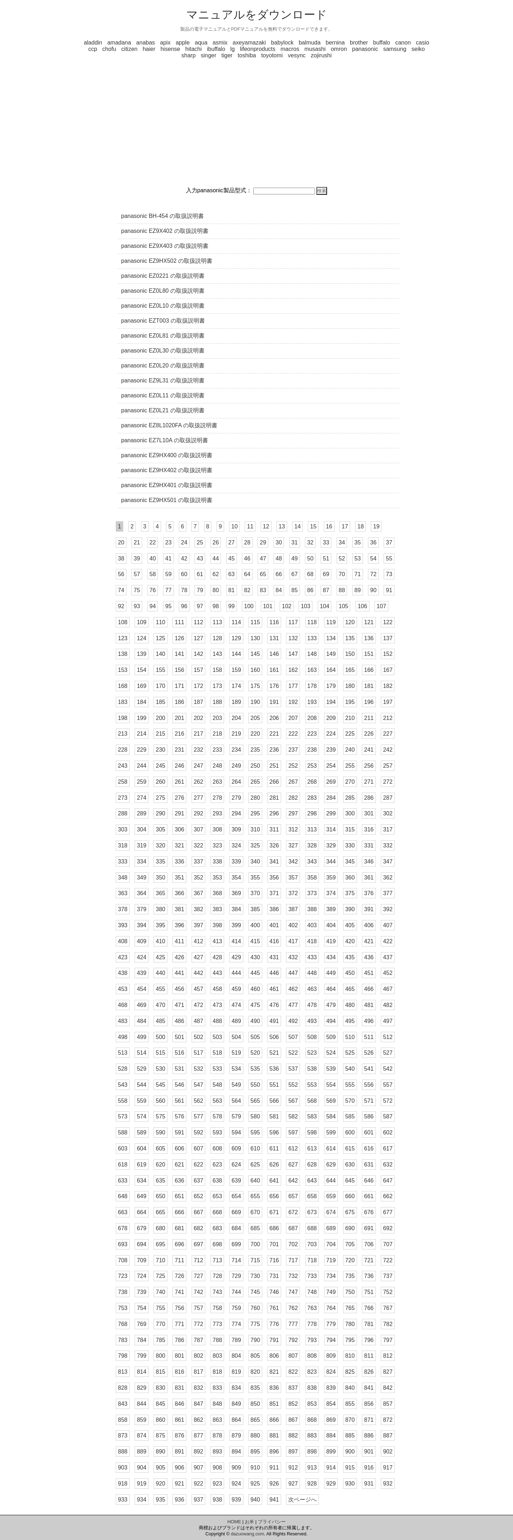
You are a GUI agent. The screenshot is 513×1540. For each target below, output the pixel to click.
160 (255, 670)
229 (141, 750)
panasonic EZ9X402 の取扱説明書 (164, 231)
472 (198, 1005)
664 (141, 1212)
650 (160, 1196)
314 (331, 829)
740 (160, 1292)
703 (312, 1244)
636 (179, 1181)
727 (198, 1276)
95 (168, 606)
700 (255, 1244)
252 (293, 766)
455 (160, 989)
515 (160, 1053)
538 (312, 1069)
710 (160, 1260)
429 (236, 957)
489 (236, 1021)
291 (179, 813)
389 (331, 909)
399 (236, 925)
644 (331, 1181)
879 (236, 1435)
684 (236, 1228)
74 (121, 590)
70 (342, 574)
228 (123, 750)
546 (179, 1085)
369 (236, 893)
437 (388, 957)
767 (388, 1308)
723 (123, 1276)
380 (160, 909)
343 (312, 861)
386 (274, 909)
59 (168, 574)
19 (376, 526)
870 (350, 1420)
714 (236, 1260)
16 (329, 526)
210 (350, 718)
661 (369, 1196)
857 (388, 1404)
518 (217, 1053)
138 (123, 654)
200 (160, 718)
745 (255, 1292)
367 (198, 893)
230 (160, 750)
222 (293, 734)
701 (274, 1244)
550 (255, 1085)
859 (141, 1420)
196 (369, 702)
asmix (220, 43)
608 (217, 1148)
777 (293, 1324)
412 (198, 941)
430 (255, 957)
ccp (92, 49)
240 (350, 750)
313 (312, 829)
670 (255, 1212)
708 (123, 1260)
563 (217, 1101)
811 (369, 1356)
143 (217, 654)
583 (312, 1116)
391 (369, 909)
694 (141, 1244)
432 (293, 957)
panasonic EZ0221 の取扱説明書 (162, 276)
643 (312, 1181)
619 (141, 1164)
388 (312, 909)
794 (331, 1340)
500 (160, 1037)
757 (198, 1308)
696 (179, 1244)
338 (217, 861)
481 (369, 1005)
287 (388, 798)
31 (294, 542)
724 (141, 1276)
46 (247, 558)
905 (160, 1468)
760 (255, 1308)
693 (123, 1244)
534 (236, 1069)
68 (310, 574)
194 (331, 702)
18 (360, 526)
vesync (297, 55)
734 (331, 1276)
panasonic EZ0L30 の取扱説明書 (162, 351)
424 (141, 957)
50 (310, 558)
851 (274, 1404)
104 (325, 606)
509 (331, 1037)
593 (217, 1132)
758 (217, 1308)
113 (217, 622)
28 (247, 542)
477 (293, 1005)
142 (198, 654)
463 (312, 989)
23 (168, 542)
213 (123, 734)
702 (293, 1244)
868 (312, 1420)
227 (388, 734)
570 (350, 1101)
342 (293, 861)
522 (293, 1053)
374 (331, 893)
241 (369, 750)
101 (268, 606)
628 (312, 1164)
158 (217, 670)
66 (279, 574)
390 (350, 909)
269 (331, 782)
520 (255, 1053)
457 (198, 989)
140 (160, 654)
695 (160, 1244)
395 (160, 925)
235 (255, 750)
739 (141, 1292)
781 (369, 1324)
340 (255, 861)
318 (123, 845)
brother (359, 43)
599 (331, 1132)
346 (369, 861)
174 (236, 686)
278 (217, 798)
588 (123, 1132)
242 (388, 750)
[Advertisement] (256, 123)
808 (312, 1356)
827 (388, 1372)
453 (123, 989)
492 (293, 1021)
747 (293, 1292)
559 (141, 1101)
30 (279, 542)
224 (331, 734)
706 (369, 1244)
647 (388, 1181)
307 (198, 829)
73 (389, 574)
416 (274, 941)
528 (123, 1069)
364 (141, 893)
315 (350, 829)
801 (179, 1356)
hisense (170, 49)
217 (198, 734)
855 (350, 1404)
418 (312, 941)
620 (160, 1164)
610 (255, 1148)
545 (160, 1085)
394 (141, 925)
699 (236, 1244)
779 (331, 1324)
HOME (234, 1521)
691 (369, 1228)
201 (179, 718)
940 (255, 1500)
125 (160, 638)
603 (123, 1148)
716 (274, 1260)
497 (388, 1021)
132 (293, 638)
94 (153, 606)
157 (198, 670)
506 (274, 1037)
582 (293, 1116)
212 (388, 718)
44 (216, 558)
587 (388, 1116)
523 (312, 1053)
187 (198, 702)
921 (179, 1484)
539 (331, 1069)
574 (141, 1116)
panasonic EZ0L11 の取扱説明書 (162, 395)
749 (331, 1292)
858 (123, 1420)
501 (179, 1037)
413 (217, 941)
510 (350, 1037)
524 (331, 1053)
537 (293, 1069)
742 (198, 1292)
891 (179, 1451)
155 (160, 670)
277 (198, 798)
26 (216, 542)
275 (160, 798)
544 (141, 1085)
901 (369, 1451)
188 (217, 702)
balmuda (309, 43)
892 (198, 1451)
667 (198, 1212)
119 (331, 622)
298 (312, 813)
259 (141, 782)
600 (350, 1132)
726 (179, 1276)
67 (294, 574)
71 (357, 574)
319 (141, 845)
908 (217, 1468)
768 (123, 1324)
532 (198, 1069)
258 (123, 782)
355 (255, 878)
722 (388, 1260)
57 (137, 574)
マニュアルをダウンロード (256, 14)
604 (141, 1148)
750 (350, 1292)
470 (160, 1005)
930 (350, 1484)
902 (388, 1451)
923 (217, 1484)
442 (198, 973)
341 (274, 861)
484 (141, 1021)
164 (331, 670)
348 (123, 878)
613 (312, 1148)
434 (331, 957)
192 (293, 702)
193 (312, 702)
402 (293, 925)
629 (331, 1164)
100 (249, 606)
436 (369, 957)
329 (331, 845)
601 (369, 1132)
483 (123, 1021)
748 (312, 1292)
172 (198, 686)
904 (141, 1468)
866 (274, 1420)
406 (369, 925)
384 (236, 909)
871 (369, 1420)
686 (274, 1228)
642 (293, 1181)
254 (331, 766)
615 (350, 1148)
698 (217, 1244)
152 (388, 654)
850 (255, 1404)
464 (331, 989)
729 (236, 1276)
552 (293, 1085)
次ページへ (302, 1500)
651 (179, 1196)
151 (369, 654)
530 (160, 1069)
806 (274, 1356)
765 (350, 1308)
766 (369, 1308)
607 (198, 1148)
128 (217, 638)
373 (312, 893)
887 (388, 1435)
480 (350, 1005)
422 (388, 941)
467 (388, 989)
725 (160, 1276)
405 (350, 925)
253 (312, 766)
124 (141, 638)
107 (381, 606)
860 (160, 1420)
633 (123, 1181)
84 (279, 590)
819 (236, 1372)
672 (293, 1212)
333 (123, 861)
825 (350, 1372)
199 (141, 718)
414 (236, 941)
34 (342, 542)
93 (137, 606)
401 (274, 925)
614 (331, 1148)
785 (160, 1340)
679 (141, 1228)
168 (123, 686)
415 (255, 941)
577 (198, 1116)
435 (350, 957)
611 (274, 1148)
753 (123, 1308)
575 (160, 1116)
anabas (145, 43)
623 (217, 1164)
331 (369, 845)
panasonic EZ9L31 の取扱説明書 (162, 380)
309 (236, 829)
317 (388, 829)
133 (312, 638)
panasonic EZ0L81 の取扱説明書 (162, 336)
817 (198, 1372)
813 (123, 1372)
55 (389, 558)
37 (389, 542)
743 (217, 1292)
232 (198, 750)
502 (198, 1037)
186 (179, 702)
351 (179, 878)
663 (123, 1212)
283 (312, 798)
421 (369, 941)
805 (255, 1356)
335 (160, 861)
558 (123, 1101)
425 (160, 957)
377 (388, 893)
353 (217, 878)
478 (312, 1005)
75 (137, 590)
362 (388, 878)
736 (369, 1276)
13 (282, 526)
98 (216, 606)
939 (236, 1500)
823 (312, 1372)
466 (369, 989)
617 (388, 1148)
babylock (282, 43)
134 (331, 638)
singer (208, 55)
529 (141, 1069)
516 (179, 1053)
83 (263, 590)
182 (388, 686)
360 (350, 878)
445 (255, 973)
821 (274, 1372)
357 (293, 878)
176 (274, 686)
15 (313, 526)
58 (153, 574)
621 (179, 1164)
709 (141, 1260)
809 (331, 1356)
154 (141, 670)
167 (388, 670)
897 (293, 1451)
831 (179, 1388)
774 (236, 1324)
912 (293, 1468)
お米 (249, 1521)
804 (236, 1356)
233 (217, 750)
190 (255, 702)
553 (312, 1085)
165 (350, 670)
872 (388, 1420)
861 (179, 1420)
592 (198, 1132)
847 (198, 1404)
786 (179, 1340)
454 (141, 989)
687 (293, 1228)
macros (289, 49)
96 (184, 606)
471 (179, 1005)
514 (141, 1053)
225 (350, 734)
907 (198, 1468)
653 (217, 1196)
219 (236, 734)
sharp (188, 55)
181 (369, 686)
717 (293, 1260)
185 (160, 702)
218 (217, 734)
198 (123, 718)
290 (160, 813)
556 (369, 1085)
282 (293, 798)
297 (293, 813)
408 (123, 941)
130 (255, 638)
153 (123, 670)
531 (179, 1069)
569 (331, 1101)
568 (312, 1101)
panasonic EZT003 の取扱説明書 (163, 321)
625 (255, 1164)
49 (294, 558)
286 (369, 798)
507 (293, 1037)
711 (179, 1260)
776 (274, 1324)
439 (141, 973)
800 (160, 1356)
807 (293, 1356)
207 (293, 718)
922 (198, 1484)
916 (369, 1468)
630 (350, 1164)
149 (331, 654)
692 (388, 1228)
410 (160, 941)
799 (141, 1356)
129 (236, 638)
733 (312, 1276)
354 (236, 878)
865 (255, 1420)
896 (274, 1451)
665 (160, 1212)
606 (179, 1148)
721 (369, 1260)
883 (312, 1435)
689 (331, 1228)
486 (179, 1021)
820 (255, 1372)
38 (121, 558)
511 (369, 1037)
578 (217, 1116)
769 (141, 1324)
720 (350, 1260)
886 (369, 1435)
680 (160, 1228)
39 (137, 558)
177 (293, 686)
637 (198, 1181)
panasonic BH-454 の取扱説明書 (162, 216)
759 (236, 1308)
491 (274, 1021)
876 (179, 1435)
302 (388, 813)
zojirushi (321, 55)
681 (179, 1228)
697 (198, 1244)
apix (165, 43)
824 (331, 1372)
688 (312, 1228)
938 (217, 1500)
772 (198, 1324)
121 (369, 622)
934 (141, 1500)
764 (331, 1308)
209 (331, 718)
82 (247, 590)
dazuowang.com (247, 1533)
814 (141, 1372)
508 (312, 1037)
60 (184, 574)
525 (350, 1053)
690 (350, 1228)
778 (312, 1324)
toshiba (247, 55)
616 (369, 1148)
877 (198, 1435)
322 (198, 845)
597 (293, 1132)
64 (247, 574)
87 (326, 590)
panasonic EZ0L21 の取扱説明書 (162, 410)
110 (160, 622)
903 (123, 1468)
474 (236, 1005)
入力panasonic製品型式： (219, 190)
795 (350, 1340)
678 (123, 1228)
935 (160, 1500)
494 (331, 1021)
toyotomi (272, 55)
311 (274, 829)
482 (388, 1005)
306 (179, 829)
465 (350, 989)
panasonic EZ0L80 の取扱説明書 (162, 291)
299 (331, 813)
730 (255, 1276)
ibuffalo (216, 49)
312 (293, 829)
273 (123, 798)
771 (179, 1324)
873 (123, 1435)
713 (217, 1260)
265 (255, 782)
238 (312, 750)
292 (198, 813)
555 (350, 1085)
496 (369, 1021)
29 (263, 542)
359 (331, 878)
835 (255, 1388)
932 (388, 1484)
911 (274, 1468)
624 (236, 1164)
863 (217, 1420)
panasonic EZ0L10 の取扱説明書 (162, 306)
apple (183, 43)
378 (123, 909)
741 (179, 1292)
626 (274, 1164)
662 (388, 1196)
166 (369, 670)
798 (123, 1356)
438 (123, 973)
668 (217, 1212)
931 (369, 1484)
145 (255, 654)
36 (373, 542)
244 (141, 766)
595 (255, 1132)
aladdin (93, 43)
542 (388, 1069)
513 (123, 1053)
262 (198, 782)
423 (123, 957)
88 (342, 590)
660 (350, 1196)
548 (217, 1085)
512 (388, 1037)
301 (369, 813)
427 (198, 957)
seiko (418, 49)
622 (198, 1164)
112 (198, 622)
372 (293, 893)
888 (123, 1451)
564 (236, 1101)
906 (179, 1468)
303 (123, 829)
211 (369, 718)
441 (179, 973)
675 (350, 1212)
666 (179, 1212)
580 (255, 1116)
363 (123, 893)
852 (293, 1404)
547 (198, 1085)
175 (255, 686)
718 (312, 1260)
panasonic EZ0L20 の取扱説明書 (162, 365)
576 (179, 1116)
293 (217, 813)
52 (342, 558)
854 (331, 1404)
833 (217, 1388)
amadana (119, 43)
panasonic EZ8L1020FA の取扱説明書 (169, 425)
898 (312, 1451)
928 (312, 1484)
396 (179, 925)
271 (369, 782)
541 (369, 1069)
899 (331, 1451)
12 (266, 526)
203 (217, 718)
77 (168, 590)
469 (141, 1005)
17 (345, 526)
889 (141, 1451)
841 (369, 1388)
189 (236, 702)
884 (331, 1435)
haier (148, 49)
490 (255, 1021)
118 (312, 622)
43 (200, 558)
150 (350, 654)
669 (236, 1212)
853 (312, 1404)
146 (274, 654)
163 (312, 670)
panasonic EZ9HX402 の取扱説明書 (166, 470)
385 (255, 909)
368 (217, 893)
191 (274, 702)
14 (297, 526)
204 (236, 718)
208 (312, 718)
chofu (109, 49)
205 (255, 718)
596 (274, 1132)
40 (153, 558)
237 (293, 750)
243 (123, 766)
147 (293, 654)
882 (293, 1435)
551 (274, 1085)
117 (293, 622)
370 (255, 893)
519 (236, 1053)
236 (274, 750)
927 (293, 1484)
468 (123, 1005)
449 (331, 973)
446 (274, 973)
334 (141, 861)
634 (141, 1181)
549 (236, 1085)
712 (198, 1260)
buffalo (381, 43)
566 (274, 1101)
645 (350, 1181)
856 (369, 1404)
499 (141, 1037)
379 (141, 909)
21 (137, 542)
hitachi (193, 49)
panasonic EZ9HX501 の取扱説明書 (166, 500)
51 (326, 558)
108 (123, 622)
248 (217, 766)
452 (388, 973)
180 (350, 686)
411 (179, 941)
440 (160, 973)
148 (312, 654)
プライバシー (272, 1521)
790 (255, 1340)
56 (121, 574)
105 (343, 606)
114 (236, 622)
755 (160, 1308)
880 (255, 1435)
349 (141, 878)
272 (388, 782)
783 (123, 1340)
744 (236, 1292)
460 (255, 989)
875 (160, 1435)
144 (236, 654)
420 (350, 941)
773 (217, 1324)
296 (274, 813)
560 (160, 1101)
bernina (335, 43)
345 (350, 861)
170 (160, 686)
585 (350, 1116)
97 (200, 606)
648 (123, 1196)
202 (198, 718)
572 (388, 1101)
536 (274, 1069)
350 (160, 878)
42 (184, 558)
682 (198, 1228)
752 (388, 1292)
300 (350, 813)
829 (141, 1388)
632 (388, 1164)
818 (217, 1372)
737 (388, 1276)
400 (255, 925)
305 (160, 829)
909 (236, 1468)
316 (369, 829)
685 (255, 1228)
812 (388, 1356)
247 (198, 766)
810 (350, 1356)
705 (350, 1244)
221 (274, 734)
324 (236, 845)
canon (403, 43)
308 (217, 829)
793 (312, 1340)
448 (312, 973)
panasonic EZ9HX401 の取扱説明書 (166, 485)
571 (369, 1101)
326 (274, 845)
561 (179, 1101)
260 (160, 782)
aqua (201, 43)
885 (350, 1435)
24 (184, 542)
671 (274, 1212)
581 (274, 1116)
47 (263, 558)
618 (123, 1164)
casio (422, 43)
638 (217, 1181)
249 (236, 766)
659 (331, 1196)
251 (274, 766)
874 (141, 1435)
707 (388, 1244)
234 (236, 750)
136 (369, 638)
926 (274, 1484)
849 (236, 1404)
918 (123, 1484)
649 (141, 1196)
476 (274, 1005)
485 (160, 1021)
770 (160, 1324)
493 (312, 1021)
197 (388, 702)
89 (357, 590)
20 (121, 542)
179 (331, 686)
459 (236, 989)
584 (331, 1116)
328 (312, 845)
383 (217, 909)
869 (331, 1420)
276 (179, 798)
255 (350, 766)
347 (388, 861)
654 (236, 1196)
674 (331, 1212)
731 (274, 1276)
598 (312, 1132)
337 (198, 861)
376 (369, 893)
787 (198, 1340)
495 (350, 1021)
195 (350, 702)
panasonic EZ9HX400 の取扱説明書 (166, 455)
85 (294, 590)
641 (274, 1181)
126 (179, 638)
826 (369, 1372)
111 (179, 622)
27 (231, 542)
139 (141, 654)
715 (255, 1260)
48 (279, 558)
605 (160, 1148)
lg (232, 49)
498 (123, 1037)
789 (236, 1340)
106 (362, 606)
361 (369, 878)
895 (255, 1451)
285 (350, 798)
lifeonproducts (257, 49)
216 (179, 734)
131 (274, 638)
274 (141, 798)
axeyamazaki (249, 43)
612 (293, 1148)
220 (255, 734)
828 (123, 1388)
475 (255, 1005)
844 (141, 1404)
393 (123, 925)
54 (373, 558)
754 (141, 1308)
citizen (129, 49)
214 (141, 734)
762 (293, 1308)
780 (350, 1324)
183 (123, 702)
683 (217, 1228)
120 (350, 622)
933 (123, 1500)
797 (388, 1340)
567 (293, 1101)
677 (388, 1212)
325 (255, 845)
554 (331, 1085)
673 (312, 1212)
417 (293, 941)
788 (217, 1340)
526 (369, 1053)
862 (198, 1420)
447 (293, 973)
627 (293, 1164)
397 (198, 925)
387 (293, 909)
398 (217, 925)
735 (350, 1276)
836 (274, 1388)
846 (179, 1404)
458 (217, 989)
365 (160, 893)
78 (184, 590)
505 (255, 1037)
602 (388, 1132)
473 (217, 1005)
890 (160, 1451)
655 (255, 1196)
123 (123, 638)
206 (274, 718)
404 (331, 925)
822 (293, 1372)
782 (388, 1324)
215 (160, 734)
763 (312, 1308)
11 (250, 526)
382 (198, 909)
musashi (315, 49)
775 (255, 1324)
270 (350, 782)
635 (160, 1181)
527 (388, 1053)
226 (369, 734)
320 (160, 845)
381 (179, 909)
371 (274, 893)
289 (141, 813)
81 (231, 590)
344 (331, 861)
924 (236, 1484)
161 (274, 670)
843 (123, 1404)
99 (231, 606)
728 (217, 1276)
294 (236, 813)
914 (331, 1468)
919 (141, 1484)
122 (388, 622)
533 (217, 1069)
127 (198, 638)
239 (331, 750)
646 (369, 1181)
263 (217, 782)
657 (293, 1196)
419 (331, 941)
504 (236, 1037)
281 (274, 798)
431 (274, 957)
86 (310, 590)
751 (369, 1292)
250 (255, 766)
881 (274, 1435)
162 (293, 670)
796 (369, 1340)
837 (293, 1388)
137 (388, 638)
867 (293, 1420)
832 (198, 1388)
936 (179, 1500)
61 (200, 574)
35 (357, 542)
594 (236, 1132)
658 (312, 1196)
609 (236, 1148)
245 (160, 766)
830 (160, 1388)
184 (141, 702)
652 (198, 1196)
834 (236, 1388)
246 (179, 766)
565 (255, 1101)
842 (388, 1388)
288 (123, 813)
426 (179, 957)
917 (388, 1468)
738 (123, 1292)
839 (331, 1388)
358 (312, 878)
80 (216, 590)
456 (179, 989)
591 (179, 1132)
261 (179, 782)
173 (217, 686)
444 (236, 973)
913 (312, 1468)
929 (331, 1484)
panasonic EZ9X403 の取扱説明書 (164, 246)
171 (179, 686)
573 (123, 1116)
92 (121, 606)
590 (160, 1132)
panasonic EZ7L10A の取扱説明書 (164, 440)
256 (369, 766)
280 (255, 798)
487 (198, 1021)
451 (369, 973)
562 (198, 1101)
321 (179, 845)
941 (274, 1500)
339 (236, 861)
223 (312, 734)
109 (141, 622)
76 (153, 590)
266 (274, 782)
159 (236, 670)
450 (350, 973)
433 (312, 957)
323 (217, 845)
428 (217, 957)
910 (255, 1468)
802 (198, 1356)
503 (217, 1037)
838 (312, 1388)
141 (179, 654)
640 (255, 1181)
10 (234, 526)
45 (231, 558)
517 (198, 1053)
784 (141, 1340)
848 (217, 1404)
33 (326, 542)
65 (263, 574)
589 (141, 1132)
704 (331, 1244)
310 (255, 829)
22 (153, 542)
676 (369, 1212)
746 (274, 1292)
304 (141, 829)
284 (331, 798)
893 (217, 1451)
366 (179, 893)
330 (350, 845)
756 (179, 1308)
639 (236, 1181)
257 (388, 766)
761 (274, 1308)
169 (141, 686)
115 (255, 622)
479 (331, 1005)
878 (217, 1435)
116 (274, 622)
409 (141, 941)
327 (293, 845)
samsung (394, 49)
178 (312, 686)
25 (200, 542)
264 (236, 782)
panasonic (365, 49)
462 (293, 989)
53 (357, 558)
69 (326, 574)
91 (389, 590)
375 (350, 893)
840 (350, 1388)
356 (274, 878)
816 (179, 1372)
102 (286, 606)
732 (293, 1276)
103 (305, 606)
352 (198, 878)
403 (312, 925)
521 (274, 1053)
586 (369, 1116)
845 (160, 1404)
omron (339, 49)
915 (350, 1468)
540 (350, 1069)
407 (388, 925)
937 (198, 1500)
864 (236, 1420)
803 (217, 1356)
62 (216, 574)
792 (293, 1340)
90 (373, 590)
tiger (227, 55)
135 (350, 638)
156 (179, 670)
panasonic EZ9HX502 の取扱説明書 (166, 261)
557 (388, 1085)
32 (310, 542)
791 (274, 1340)
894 (236, 1451)
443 (217, 973)
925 (255, 1484)
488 (217, 1021)
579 (236, 1116)
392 (388, 909)
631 (369, 1164)
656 (274, 1196)
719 (331, 1260)
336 (179, 861)
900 (350, 1451)
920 (160, 1484)
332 (388, 845)
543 (123, 1085)
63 (231, 574)
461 (274, 989)
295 (255, 813)
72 (373, 574)
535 (255, 1069)
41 (168, 558)
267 (293, 782)
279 (236, 798)
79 (200, 590)
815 (160, 1372)
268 (312, 782)
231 (179, 750)
